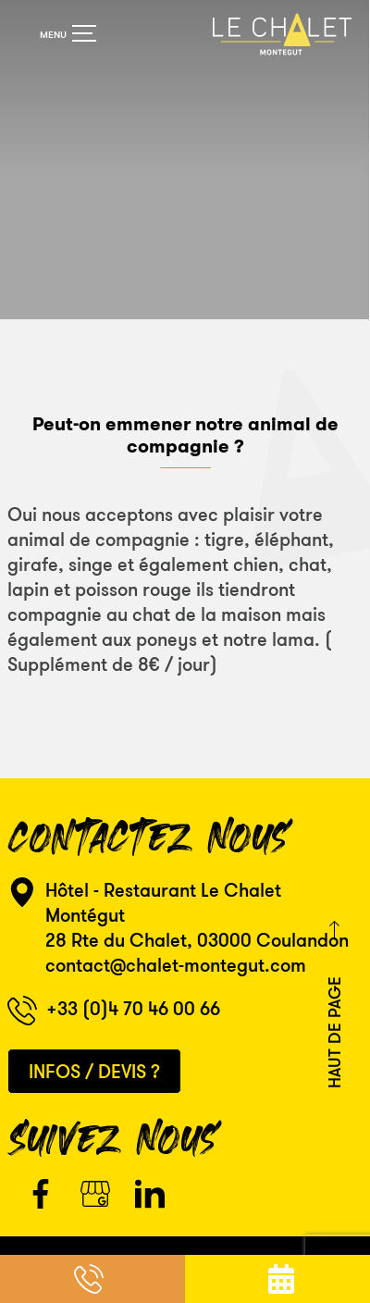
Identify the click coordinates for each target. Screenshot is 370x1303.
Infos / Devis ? (94, 1054)
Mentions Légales (188, 1246)
